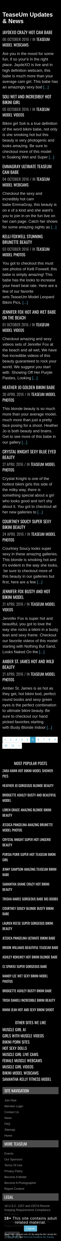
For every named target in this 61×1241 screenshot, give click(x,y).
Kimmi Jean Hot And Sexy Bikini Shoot (28, 1009)
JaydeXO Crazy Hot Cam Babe (27, 32)
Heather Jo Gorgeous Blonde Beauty (28, 785)
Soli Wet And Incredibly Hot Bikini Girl (26, 99)
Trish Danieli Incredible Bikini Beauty (28, 1000)
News (8, 1118)
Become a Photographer (20, 1183)
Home (8, 1135)
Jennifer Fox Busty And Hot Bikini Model (26, 594)
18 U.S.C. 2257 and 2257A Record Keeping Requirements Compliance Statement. (27, 1210)
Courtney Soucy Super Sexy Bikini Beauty (26, 524)
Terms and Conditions (32, 1237)
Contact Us (11, 1112)
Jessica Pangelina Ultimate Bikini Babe (28, 937)
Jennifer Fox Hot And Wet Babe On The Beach (29, 315)
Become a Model (15, 1177)
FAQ (7, 1123)
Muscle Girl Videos (17, 1067)
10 (5, 745)
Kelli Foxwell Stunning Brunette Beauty (22, 239)
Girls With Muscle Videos (23, 1036)
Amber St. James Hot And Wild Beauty (28, 664)
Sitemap (9, 1129)
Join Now (10, 1100)
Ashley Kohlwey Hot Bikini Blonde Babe (30, 956)
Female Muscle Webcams (22, 1060)
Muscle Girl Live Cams (20, 1054)
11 (12, 745)
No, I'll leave (48, 1237)
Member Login (13, 1106)
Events (8, 1153)
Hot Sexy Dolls (14, 1048)
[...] (46, 87)
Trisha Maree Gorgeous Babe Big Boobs (30, 898)
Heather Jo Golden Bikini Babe (28, 387)
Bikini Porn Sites (15, 1042)
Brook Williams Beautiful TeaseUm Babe (30, 947)
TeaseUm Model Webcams (26, 42)
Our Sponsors (13, 1159)
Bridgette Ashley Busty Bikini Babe (27, 990)
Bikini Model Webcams (20, 1073)
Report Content (14, 1188)
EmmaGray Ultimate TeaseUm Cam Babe (27, 169)
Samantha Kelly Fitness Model (26, 1079)
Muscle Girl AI (14, 1029)
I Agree (30, 1228)
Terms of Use (13, 1165)
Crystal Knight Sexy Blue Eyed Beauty (29, 454)
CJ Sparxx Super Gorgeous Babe (24, 966)
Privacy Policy (13, 1171)
